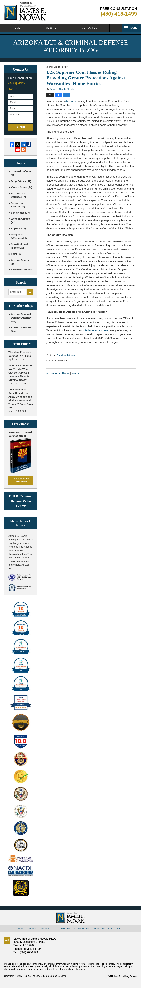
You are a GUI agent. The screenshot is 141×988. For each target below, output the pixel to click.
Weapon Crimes (20, 220)
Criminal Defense (21, 173)
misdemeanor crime (95, 330)
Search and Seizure (66, 355)
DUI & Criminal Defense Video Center (20, 501)
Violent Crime (21, 187)
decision (70, 101)
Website (51, 27)
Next (76, 373)
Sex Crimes (20, 212)
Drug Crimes (21, 181)
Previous (53, 373)
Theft (16, 253)
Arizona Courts (20, 262)
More (133, 27)
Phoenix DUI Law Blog (21, 329)
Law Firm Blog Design (121, 976)
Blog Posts (117, 929)
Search (30, 292)
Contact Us (89, 27)
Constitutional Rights (19, 246)
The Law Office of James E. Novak (49, 976)
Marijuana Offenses (19, 236)
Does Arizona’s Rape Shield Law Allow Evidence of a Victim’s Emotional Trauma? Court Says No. (20, 398)
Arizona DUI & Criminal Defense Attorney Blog (25, 11)
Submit (20, 127)
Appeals (18, 228)
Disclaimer (66, 929)
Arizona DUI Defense (18, 195)
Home (16, 27)
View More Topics (21, 269)
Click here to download (21, 480)
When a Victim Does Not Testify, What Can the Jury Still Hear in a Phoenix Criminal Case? (20, 372)
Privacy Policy (49, 929)
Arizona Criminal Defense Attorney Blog (21, 318)
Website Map (100, 929)
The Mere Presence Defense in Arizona (19, 354)
